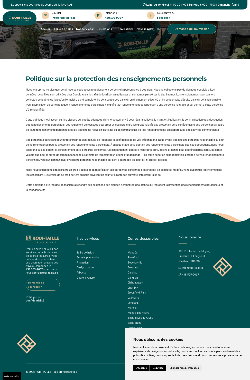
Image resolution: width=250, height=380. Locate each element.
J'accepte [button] (141, 368)
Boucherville (135, 263)
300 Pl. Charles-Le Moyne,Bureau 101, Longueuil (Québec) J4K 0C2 (194, 255)
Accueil (45, 29)
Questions (106, 29)
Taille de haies (63, 29)
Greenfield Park (137, 293)
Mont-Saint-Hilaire (138, 313)
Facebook (163, 17)
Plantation (83, 263)
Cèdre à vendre (86, 278)
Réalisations (125, 29)
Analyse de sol (85, 268)
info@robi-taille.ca (64, 17)
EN (158, 29)
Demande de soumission (191, 29)
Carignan (133, 278)
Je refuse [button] (158, 368)
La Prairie (133, 298)
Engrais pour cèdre (88, 258)
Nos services (85, 29)
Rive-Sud (133, 258)
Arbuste (81, 273)
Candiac (132, 273)
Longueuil (133, 303)
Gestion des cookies (11, 376)
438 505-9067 (114, 17)
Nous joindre (145, 29)
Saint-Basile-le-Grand (140, 318)
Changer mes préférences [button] (184, 368)
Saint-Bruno (134, 323)
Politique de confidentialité (35, 298)
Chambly (133, 288)
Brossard (133, 268)
